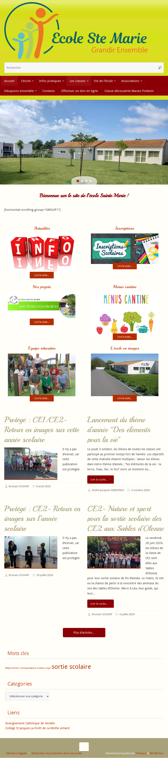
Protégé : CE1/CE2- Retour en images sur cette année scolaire (41, 430)
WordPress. (157, 753)
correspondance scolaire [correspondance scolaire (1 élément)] (32, 668)
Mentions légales (16, 753)
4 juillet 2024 (127, 614)
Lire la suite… (101, 480)
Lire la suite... (41, 275)
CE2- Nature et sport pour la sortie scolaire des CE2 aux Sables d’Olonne (125, 519)
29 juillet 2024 (44, 575)
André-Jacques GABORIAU (108, 490)
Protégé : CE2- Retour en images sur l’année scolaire (42, 519)
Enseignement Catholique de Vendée (30, 723)
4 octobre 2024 (140, 490)
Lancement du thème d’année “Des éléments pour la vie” (118, 430)
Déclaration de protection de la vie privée (56, 753)
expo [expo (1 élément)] (48, 668)
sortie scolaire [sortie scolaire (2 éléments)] (71, 667)
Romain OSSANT (19, 487)
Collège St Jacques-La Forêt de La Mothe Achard (37, 728)
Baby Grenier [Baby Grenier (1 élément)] (12, 668)
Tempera (141, 753)
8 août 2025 (43, 487)
